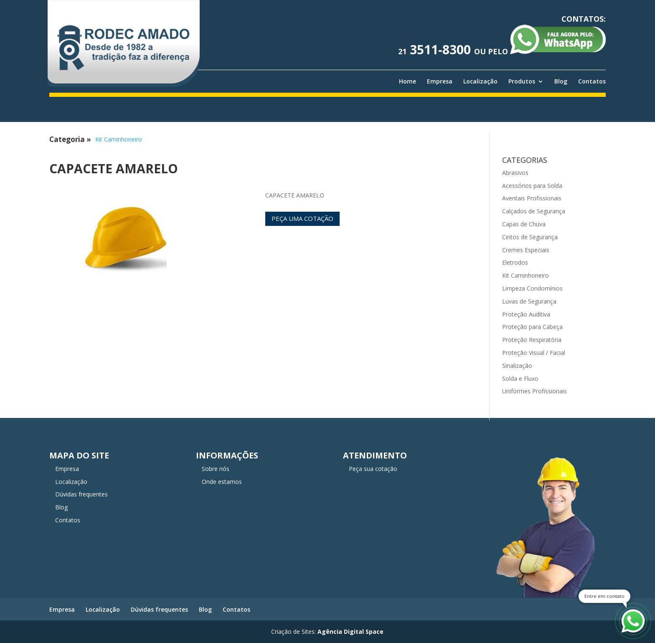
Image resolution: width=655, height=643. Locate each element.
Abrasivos (515, 173)
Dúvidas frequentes (81, 494)
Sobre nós (215, 469)
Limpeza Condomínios (532, 288)
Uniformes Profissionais (534, 391)
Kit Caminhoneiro (118, 139)
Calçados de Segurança (533, 211)
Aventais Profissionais (531, 198)
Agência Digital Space (350, 631)
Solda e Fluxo (520, 378)
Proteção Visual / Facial (533, 353)
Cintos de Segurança (530, 237)
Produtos (521, 81)
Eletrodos (515, 262)
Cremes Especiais (525, 250)
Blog (560, 81)
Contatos (592, 81)
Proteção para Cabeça (532, 327)
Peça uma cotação (302, 218)
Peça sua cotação (373, 469)
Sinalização (517, 366)
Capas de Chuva (524, 224)
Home (407, 81)
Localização (480, 81)
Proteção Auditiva (526, 314)
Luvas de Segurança (529, 301)
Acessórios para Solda (532, 186)
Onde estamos (222, 482)
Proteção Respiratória (531, 340)
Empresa (439, 81)
